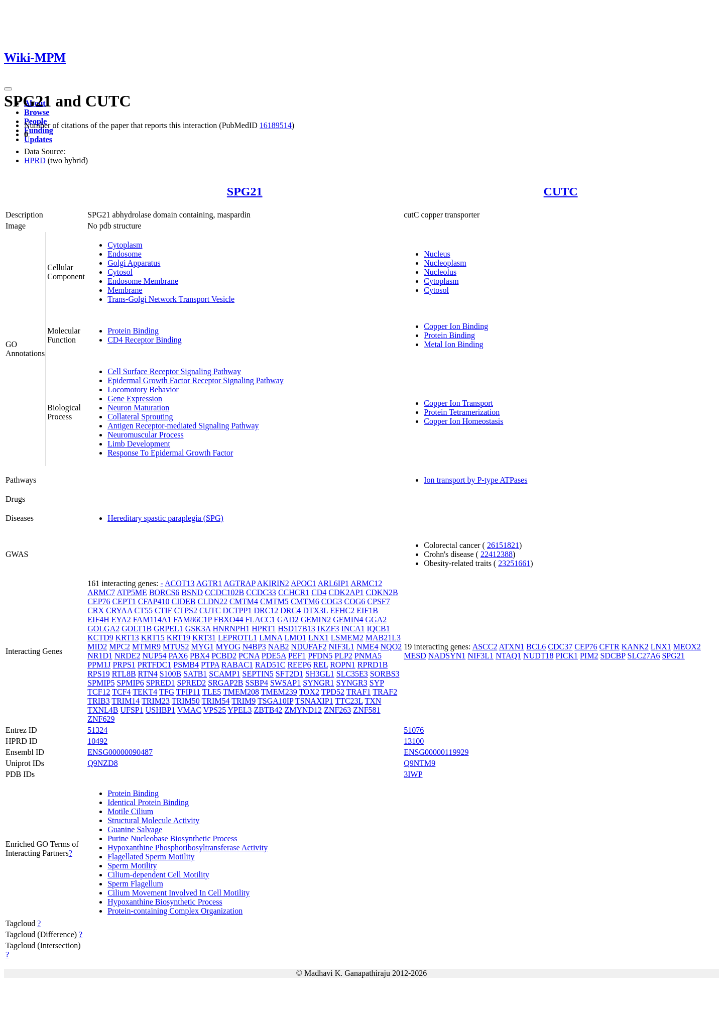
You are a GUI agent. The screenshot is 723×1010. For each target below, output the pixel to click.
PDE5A (274, 655)
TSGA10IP (275, 701)
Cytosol (120, 272)
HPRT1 (264, 628)
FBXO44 (229, 619)
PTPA (210, 664)
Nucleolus (440, 272)
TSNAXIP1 (314, 701)
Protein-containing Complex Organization (175, 911)
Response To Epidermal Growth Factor (170, 452)
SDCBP (612, 655)
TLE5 (211, 692)
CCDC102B (224, 592)
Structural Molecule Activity (153, 820)
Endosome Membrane (142, 281)
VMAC (189, 710)
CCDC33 (261, 592)
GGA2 (376, 619)
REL (320, 664)
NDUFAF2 (309, 646)
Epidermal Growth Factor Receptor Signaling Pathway (195, 380)
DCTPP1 (237, 610)
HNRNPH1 (231, 628)
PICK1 (567, 655)
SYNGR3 (352, 683)
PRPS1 (123, 664)
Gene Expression (134, 398)
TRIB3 (98, 701)
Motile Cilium (130, 811)
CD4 (318, 592)
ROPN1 (342, 664)
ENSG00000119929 (436, 752)
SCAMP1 (224, 673)
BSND (192, 592)
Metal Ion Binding (453, 344)
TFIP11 (188, 692)
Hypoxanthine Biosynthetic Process (164, 901)
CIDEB (184, 601)
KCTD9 (100, 637)
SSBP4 (257, 683)
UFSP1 (132, 710)
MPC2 (119, 646)
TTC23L (349, 701)
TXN (373, 701)
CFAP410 (154, 601)
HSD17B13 (296, 628)
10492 (97, 741)
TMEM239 (279, 692)
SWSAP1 (285, 683)
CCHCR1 (293, 592)
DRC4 (290, 610)
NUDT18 (538, 655)
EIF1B (367, 610)
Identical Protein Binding (148, 802)
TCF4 (121, 692)
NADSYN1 (447, 655)
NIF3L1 (341, 646)
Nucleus (437, 254)
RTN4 (148, 673)
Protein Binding (133, 330)
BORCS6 (164, 592)
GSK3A (198, 628)
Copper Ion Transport (458, 403)
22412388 (496, 554)
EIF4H (98, 619)
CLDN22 (213, 601)
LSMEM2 (347, 637)
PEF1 (297, 655)
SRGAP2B (225, 683)
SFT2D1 (289, 673)
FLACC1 (260, 619)
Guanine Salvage (134, 829)
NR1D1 (99, 655)
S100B (171, 673)
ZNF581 (366, 710)
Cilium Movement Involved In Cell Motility (178, 892)
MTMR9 (146, 646)
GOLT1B (137, 628)
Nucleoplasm (445, 263)
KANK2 (635, 646)
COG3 (331, 601)
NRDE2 (127, 655)
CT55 (144, 610)
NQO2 (391, 646)
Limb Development (138, 443)
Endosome (124, 254)
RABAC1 (237, 664)
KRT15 (153, 637)
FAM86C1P (192, 619)
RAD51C (270, 664)
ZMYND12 (303, 710)
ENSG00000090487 (120, 752)
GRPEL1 (168, 628)
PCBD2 (223, 655)
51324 (97, 730)
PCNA (249, 655)
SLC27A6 (644, 655)
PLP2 (343, 655)
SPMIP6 (130, 683)
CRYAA (119, 610)
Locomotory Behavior (143, 389)
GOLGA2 (103, 628)
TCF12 (98, 692)
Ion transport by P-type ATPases (475, 480)
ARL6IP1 (333, 583)
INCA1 (353, 628)
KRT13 (127, 637)
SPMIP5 (100, 683)
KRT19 (178, 637)
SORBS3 (385, 673)
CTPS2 (185, 610)
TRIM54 (216, 701)
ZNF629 (100, 719)
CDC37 (560, 646)
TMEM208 (241, 692)
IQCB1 (378, 628)
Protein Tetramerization (462, 412)
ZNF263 (337, 710)
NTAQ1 (508, 655)
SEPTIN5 (258, 673)
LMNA (270, 637)
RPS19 (98, 673)
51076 (414, 730)
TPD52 (332, 692)
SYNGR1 (318, 683)
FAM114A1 (152, 619)
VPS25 (214, 710)
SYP (377, 683)
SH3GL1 (319, 673)
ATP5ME (131, 592)
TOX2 (309, 692)
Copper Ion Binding (456, 326)
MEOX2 (687, 646)
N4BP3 (254, 646)
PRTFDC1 (155, 664)
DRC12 (266, 610)
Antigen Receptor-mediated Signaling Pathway (183, 425)
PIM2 (589, 655)
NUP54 (155, 655)
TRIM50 (186, 701)
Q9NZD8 (102, 763)
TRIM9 (243, 701)
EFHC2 (342, 610)
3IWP (413, 774)
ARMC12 (366, 583)
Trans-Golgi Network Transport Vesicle (170, 299)
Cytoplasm (124, 245)
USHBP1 (161, 710)
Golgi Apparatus (133, 263)
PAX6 (178, 655)
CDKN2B (382, 592)
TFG (166, 692)
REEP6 (299, 664)
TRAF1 (358, 692)
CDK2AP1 (346, 592)
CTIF (163, 610)
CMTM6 (305, 601)
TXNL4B (102, 710)
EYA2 (121, 619)
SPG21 (245, 191)
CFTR (609, 646)
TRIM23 (156, 701)
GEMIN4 (348, 619)
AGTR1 (209, 583)
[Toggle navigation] (8, 88)
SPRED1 (160, 683)
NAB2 (278, 646)
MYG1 (202, 646)
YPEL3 (240, 710)
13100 (414, 741)
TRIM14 (125, 701)
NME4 (367, 646)
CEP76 (98, 601)
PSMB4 (186, 664)
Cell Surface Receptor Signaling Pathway (174, 371)
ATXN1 (512, 646)
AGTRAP (239, 583)
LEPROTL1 (237, 637)
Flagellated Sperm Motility (150, 856)
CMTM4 (243, 601)
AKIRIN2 (273, 583)
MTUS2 (176, 646)
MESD (415, 655)
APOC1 (303, 583)
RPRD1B (372, 664)
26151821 (503, 545)
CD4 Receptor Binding (144, 339)
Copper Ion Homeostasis (463, 421)
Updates (38, 139)
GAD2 (288, 619)
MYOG (228, 646)
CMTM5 (274, 601)
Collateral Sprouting (140, 416)
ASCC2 (485, 646)
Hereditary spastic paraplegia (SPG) (165, 518)
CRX (95, 610)
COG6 (355, 601)
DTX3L (315, 610)
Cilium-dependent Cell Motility (158, 874)
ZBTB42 (268, 710)
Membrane (124, 290)
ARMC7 (101, 592)
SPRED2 (191, 683)
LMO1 (295, 637)
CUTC (561, 191)
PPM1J (98, 664)
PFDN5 (320, 655)
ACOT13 (180, 583)
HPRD (35, 160)
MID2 (97, 646)
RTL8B (124, 673)
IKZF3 (328, 628)
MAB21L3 (383, 637)
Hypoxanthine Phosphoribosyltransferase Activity (187, 847)
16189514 (276, 125)
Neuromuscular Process (145, 434)
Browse (36, 112)
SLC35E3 (352, 673)
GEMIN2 (316, 619)
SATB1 (195, 673)
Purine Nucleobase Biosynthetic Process (172, 838)
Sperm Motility (132, 865)
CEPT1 (124, 601)
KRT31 (204, 637)
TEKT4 (145, 692)
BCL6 (536, 646)
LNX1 (318, 637)
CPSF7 (378, 601)
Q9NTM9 (419, 763)
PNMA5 (368, 655)
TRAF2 (385, 692)
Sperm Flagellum (135, 883)
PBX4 (199, 655)
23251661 (514, 563)
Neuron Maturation (138, 407)
